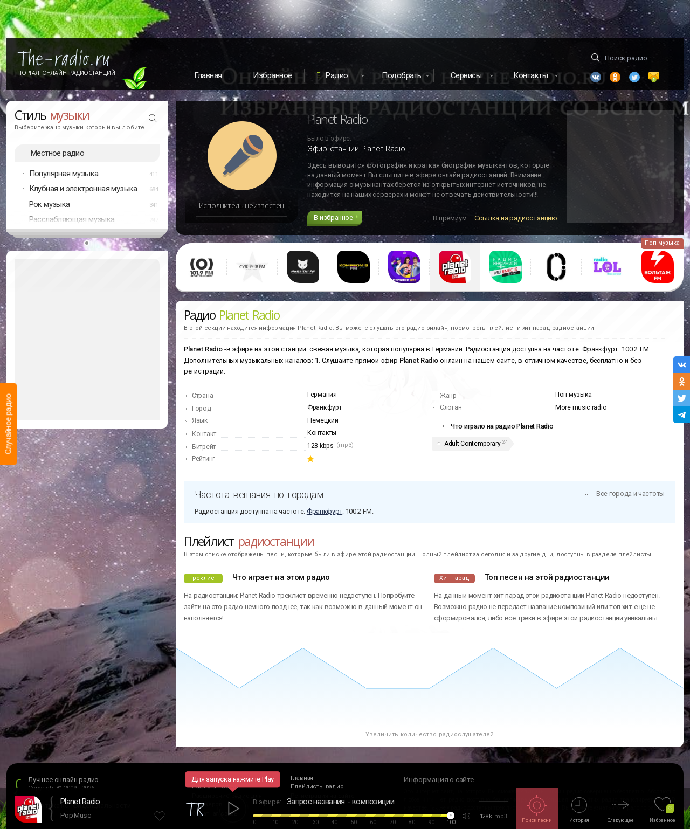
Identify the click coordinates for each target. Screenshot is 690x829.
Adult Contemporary (472, 443)
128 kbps (320, 446)
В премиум (449, 218)
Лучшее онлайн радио (63, 780)
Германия (322, 394)
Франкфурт (324, 407)
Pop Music (75, 815)
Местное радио (57, 153)
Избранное (272, 75)
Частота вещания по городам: (259, 494)
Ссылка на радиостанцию (515, 218)
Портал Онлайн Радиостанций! (67, 73)
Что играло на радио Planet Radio (502, 426)
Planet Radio (80, 801)
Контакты (321, 433)
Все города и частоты (630, 493)
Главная (208, 75)
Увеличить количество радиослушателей (429, 734)
